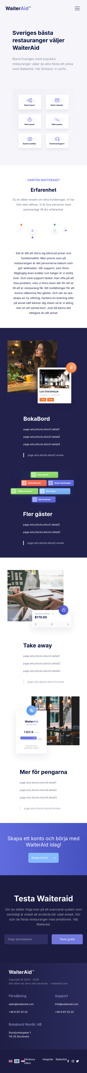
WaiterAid (61, 1059)
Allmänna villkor (29, 1061)
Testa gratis (67, 939)
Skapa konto (43, 858)
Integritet (47, 1059)
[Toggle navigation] (77, 8)
